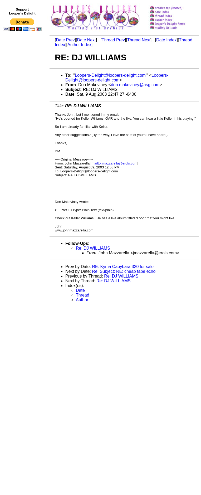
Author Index (79, 44)
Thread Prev (113, 40)
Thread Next (138, 40)
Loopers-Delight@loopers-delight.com (110, 75)
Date (80, 290)
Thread (82, 295)
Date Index (166, 40)
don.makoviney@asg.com (135, 84)
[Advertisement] (23, 141)
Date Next (86, 40)
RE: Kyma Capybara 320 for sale (123, 266)
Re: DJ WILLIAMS (93, 248)
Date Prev (65, 40)
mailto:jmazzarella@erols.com (114, 163)
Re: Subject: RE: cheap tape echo (123, 271)
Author (82, 300)
